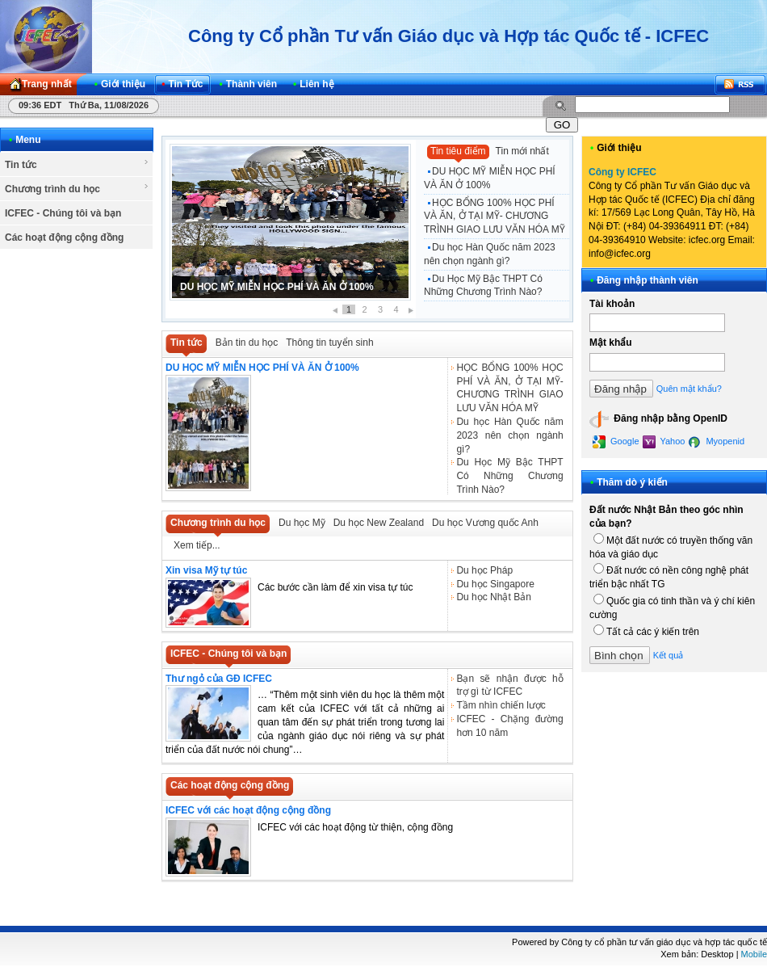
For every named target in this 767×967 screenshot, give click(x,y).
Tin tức (77, 164)
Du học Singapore (495, 584)
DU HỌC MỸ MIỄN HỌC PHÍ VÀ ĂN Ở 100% (277, 286)
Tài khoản (612, 303)
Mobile (754, 954)
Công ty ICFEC (622, 172)
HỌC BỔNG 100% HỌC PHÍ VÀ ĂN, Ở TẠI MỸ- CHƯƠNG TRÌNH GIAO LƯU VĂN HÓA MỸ (494, 216)
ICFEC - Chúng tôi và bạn (63, 213)
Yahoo (664, 441)
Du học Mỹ (302, 522)
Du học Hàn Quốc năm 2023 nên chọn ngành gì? (489, 254)
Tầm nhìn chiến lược (500, 705)
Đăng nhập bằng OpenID (658, 419)
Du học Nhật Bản (493, 597)
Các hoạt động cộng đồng (64, 237)
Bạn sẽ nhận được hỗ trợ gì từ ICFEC (509, 685)
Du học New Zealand (378, 522)
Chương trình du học (77, 188)
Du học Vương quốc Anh (485, 522)
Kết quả (668, 655)
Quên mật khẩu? (689, 388)
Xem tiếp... (197, 545)
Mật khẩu (610, 342)
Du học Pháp (484, 570)
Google (616, 441)
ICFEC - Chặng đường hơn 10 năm (509, 725)
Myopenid (716, 441)
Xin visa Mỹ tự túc (206, 570)
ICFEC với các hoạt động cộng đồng (248, 810)
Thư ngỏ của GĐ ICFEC (219, 678)
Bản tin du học (247, 342)
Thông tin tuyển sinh (329, 342)
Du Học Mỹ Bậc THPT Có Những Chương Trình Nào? (483, 285)
